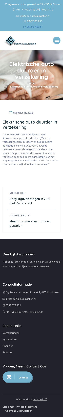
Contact (17, 377)
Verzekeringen (11, 332)
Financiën (8, 345)
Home (31, 83)
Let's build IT (40, 399)
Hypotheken (10, 339)
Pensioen (8, 352)
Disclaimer (8, 406)
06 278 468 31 (32, 26)
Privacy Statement (26, 406)
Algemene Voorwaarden (18, 410)
